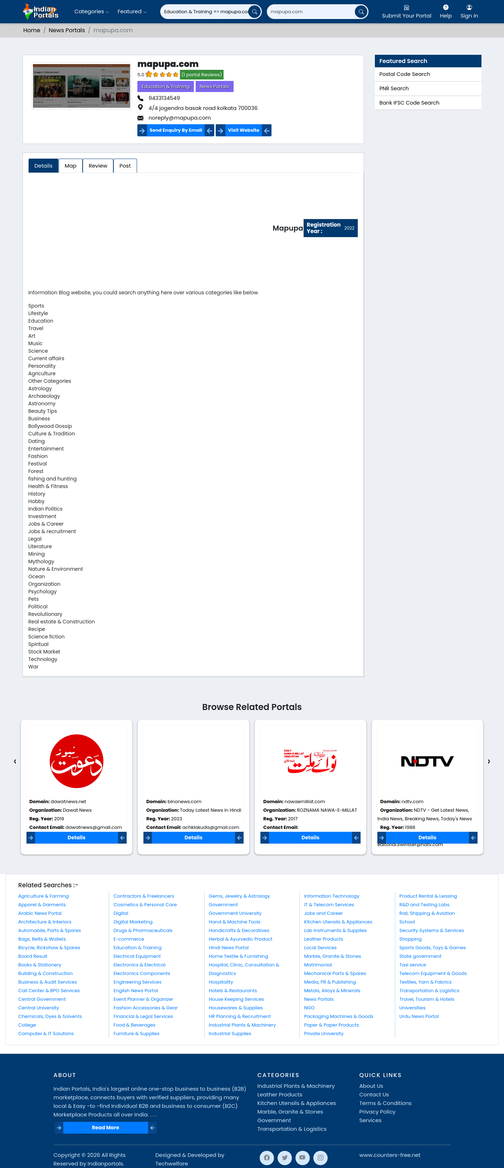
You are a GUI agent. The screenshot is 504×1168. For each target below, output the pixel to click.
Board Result (32, 956)
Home (31, 30)
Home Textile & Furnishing (238, 956)
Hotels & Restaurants (233, 990)
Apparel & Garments (42, 904)
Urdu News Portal (419, 1016)
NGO (309, 1007)
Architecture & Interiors (45, 921)
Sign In (469, 11)
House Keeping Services (236, 999)
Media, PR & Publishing (330, 982)
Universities (413, 1007)
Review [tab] (98, 165)
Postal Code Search (405, 74)
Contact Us (374, 1094)
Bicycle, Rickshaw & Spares (49, 947)
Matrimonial (318, 964)
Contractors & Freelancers (143, 896)
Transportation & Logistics (430, 990)
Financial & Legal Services (143, 1016)
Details (76, 837)
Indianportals (105, 1163)
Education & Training (166, 86)
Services (370, 1120)
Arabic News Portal (40, 913)
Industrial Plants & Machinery (242, 1025)
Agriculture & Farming (43, 896)
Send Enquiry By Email (175, 130)
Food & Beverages (134, 1025)
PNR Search (394, 88)
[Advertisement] (150, 229)
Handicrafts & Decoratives (239, 930)
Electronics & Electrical (139, 964)
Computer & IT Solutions (46, 1033)
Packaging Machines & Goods (338, 1016)
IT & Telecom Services (329, 904)
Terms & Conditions (385, 1103)
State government (421, 956)
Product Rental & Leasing (428, 896)
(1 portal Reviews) (201, 74)
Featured (132, 11)
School (407, 921)
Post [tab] (125, 165)
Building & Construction (45, 973)
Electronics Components (141, 973)
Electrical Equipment (137, 956)
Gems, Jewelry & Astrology (239, 896)
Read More (105, 1127)
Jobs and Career (323, 913)
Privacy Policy (377, 1111)
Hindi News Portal (229, 947)
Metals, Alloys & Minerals (332, 990)
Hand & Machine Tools (234, 921)
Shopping (411, 939)
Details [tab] (43, 165)
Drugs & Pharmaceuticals (142, 930)
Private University (323, 1033)
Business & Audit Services (47, 982)
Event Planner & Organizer (143, 999)
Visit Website (243, 130)
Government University (235, 913)
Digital (120, 913)
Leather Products (323, 939)
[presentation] (15, 761)
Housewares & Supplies (236, 1007)
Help (446, 11)
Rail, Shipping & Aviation (427, 913)
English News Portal (135, 990)
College (27, 1025)
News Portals (67, 30)
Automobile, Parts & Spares (49, 930)
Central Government (42, 999)
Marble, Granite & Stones (332, 956)
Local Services (320, 947)
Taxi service (413, 964)
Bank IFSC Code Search (410, 102)
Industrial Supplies (230, 1033)
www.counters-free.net (390, 1155)
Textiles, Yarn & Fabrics (426, 982)
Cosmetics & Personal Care (145, 904)
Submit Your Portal (406, 11)
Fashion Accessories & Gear (145, 1007)
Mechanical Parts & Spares (335, 973)
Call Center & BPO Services (49, 990)
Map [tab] (71, 165)
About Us (371, 1086)
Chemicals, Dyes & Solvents (50, 1016)
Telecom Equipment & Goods (433, 973)
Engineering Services (137, 982)
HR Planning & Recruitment (240, 1016)
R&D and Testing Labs (425, 904)
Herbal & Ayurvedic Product (241, 939)
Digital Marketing (132, 921)
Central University (38, 1007)
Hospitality (221, 982)
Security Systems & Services (432, 930)
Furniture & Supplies (136, 1033)
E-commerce (128, 939)
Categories (91, 11)
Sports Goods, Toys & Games (433, 947)
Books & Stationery (40, 964)
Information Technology (331, 896)
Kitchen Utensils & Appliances (338, 921)
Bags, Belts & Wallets (42, 939)
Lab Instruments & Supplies (335, 930)
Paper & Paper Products (331, 1025)
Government (223, 904)
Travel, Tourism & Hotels (427, 999)
